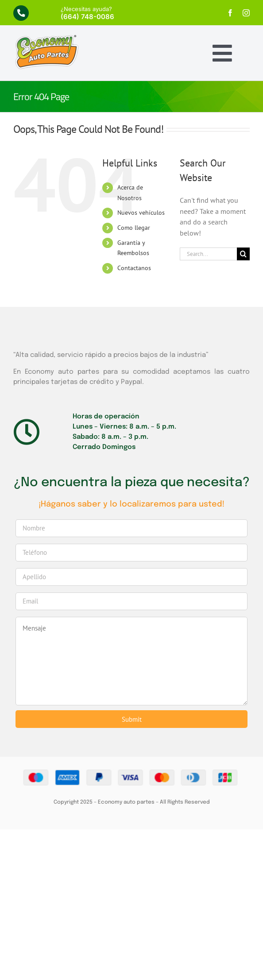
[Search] (243, 254)
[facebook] (230, 12)
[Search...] (208, 254)
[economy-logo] (46, 37)
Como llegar (133, 228)
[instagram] (246, 12)
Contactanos (134, 268)
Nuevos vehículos (141, 213)
